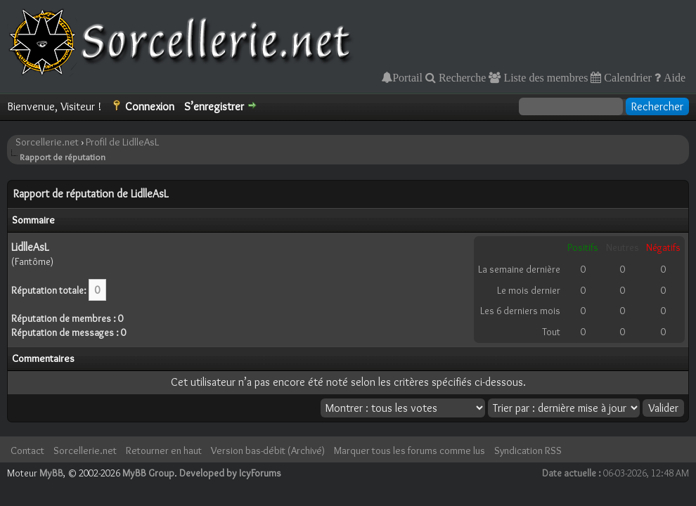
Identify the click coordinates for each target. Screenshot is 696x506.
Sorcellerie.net (47, 142)
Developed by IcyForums (230, 473)
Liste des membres (544, 77)
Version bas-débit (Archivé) (268, 450)
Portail (407, 77)
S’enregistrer (214, 106)
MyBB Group (148, 473)
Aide (673, 77)
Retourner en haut (164, 450)
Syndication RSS (528, 450)
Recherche (461, 77)
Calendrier (626, 77)
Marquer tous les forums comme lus (409, 450)
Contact (27, 450)
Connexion (149, 106)
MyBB (51, 473)
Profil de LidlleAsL (122, 142)
